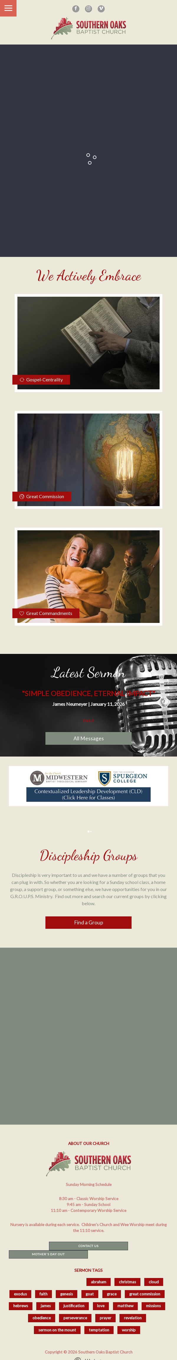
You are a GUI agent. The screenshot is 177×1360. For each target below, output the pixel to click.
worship (129, 1330)
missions (153, 1305)
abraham (98, 1281)
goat (90, 1294)
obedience (41, 1317)
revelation (133, 1317)
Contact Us (88, 1246)
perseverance (75, 1317)
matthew (125, 1305)
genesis (66, 1294)
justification (73, 1305)
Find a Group (88, 922)
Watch (89, 720)
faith (43, 1294)
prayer (105, 1317)
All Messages (88, 738)
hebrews (20, 1305)
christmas (127, 1281)
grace (112, 1294)
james (46, 1305)
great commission (144, 1294)
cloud (154, 1281)
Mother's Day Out (48, 1254)
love (100, 1305)
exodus (20, 1294)
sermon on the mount (57, 1330)
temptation (99, 1330)
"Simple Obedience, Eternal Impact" (88, 693)
